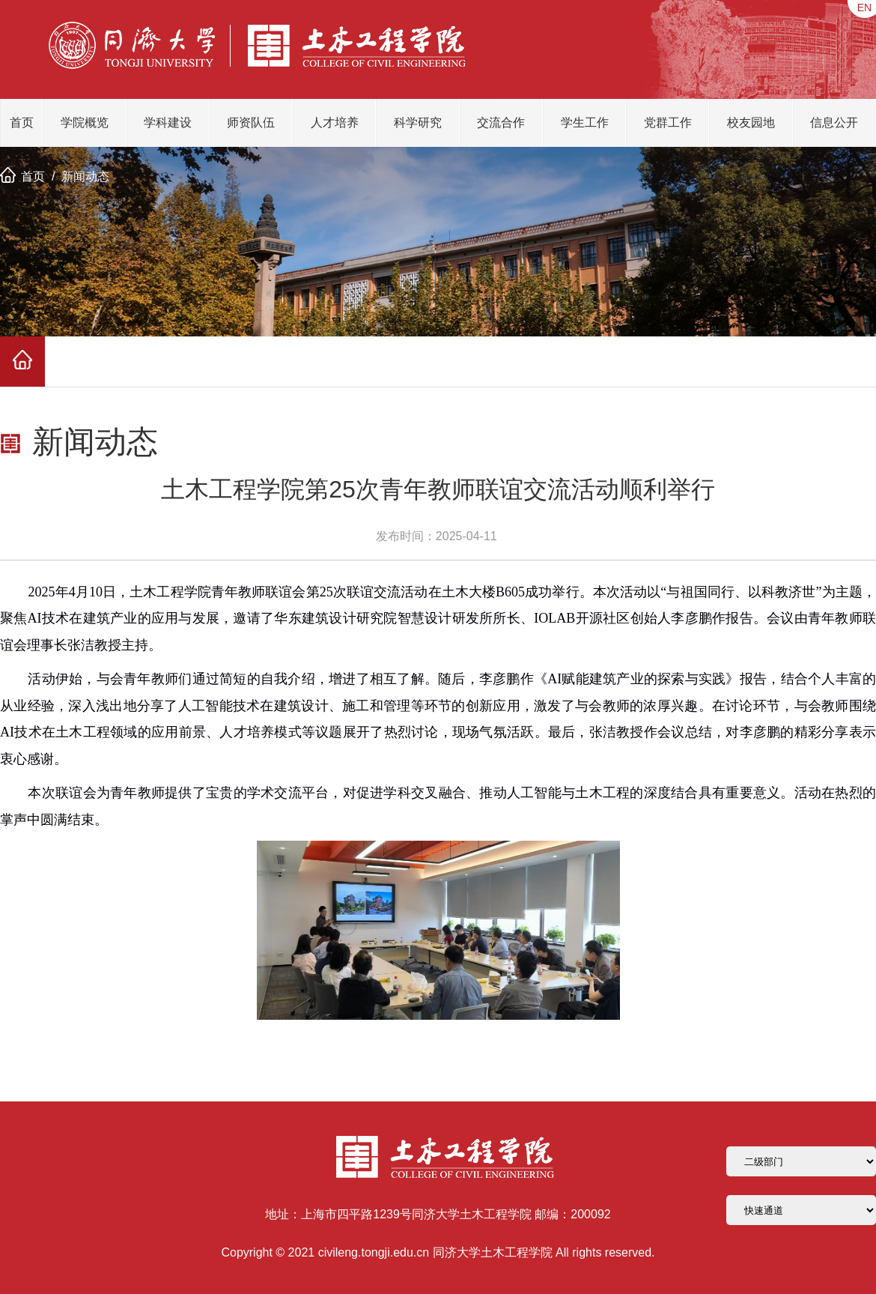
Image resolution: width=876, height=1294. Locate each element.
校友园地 (751, 122)
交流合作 (501, 122)
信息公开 (834, 122)
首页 (22, 122)
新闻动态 (85, 176)
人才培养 (335, 122)
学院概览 (85, 122)
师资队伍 (251, 122)
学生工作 (585, 122)
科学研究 (418, 122)
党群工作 (668, 122)
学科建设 (168, 122)
